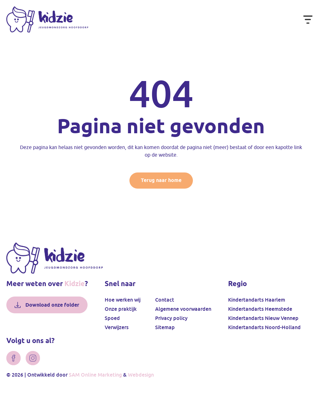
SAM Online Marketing (95, 375)
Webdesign (141, 375)
